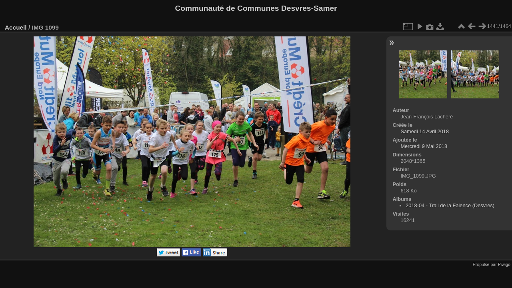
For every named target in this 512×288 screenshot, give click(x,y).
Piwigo (504, 264)
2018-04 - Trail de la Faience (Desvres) (450, 205)
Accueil (16, 27)
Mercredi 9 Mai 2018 (423, 146)
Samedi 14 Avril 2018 (424, 131)
